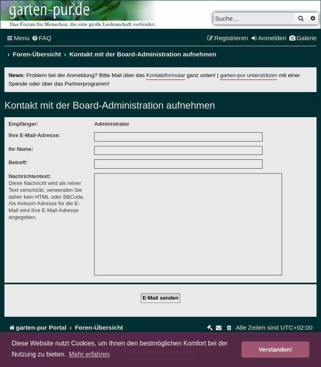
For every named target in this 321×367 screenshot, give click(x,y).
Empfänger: (23, 124)
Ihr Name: (21, 149)
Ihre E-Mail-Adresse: (34, 135)
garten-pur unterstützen (248, 75)
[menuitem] (42, 38)
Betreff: (18, 162)
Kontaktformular (165, 75)
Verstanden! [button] (275, 349)
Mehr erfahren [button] (89, 354)
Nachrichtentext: (30, 176)
